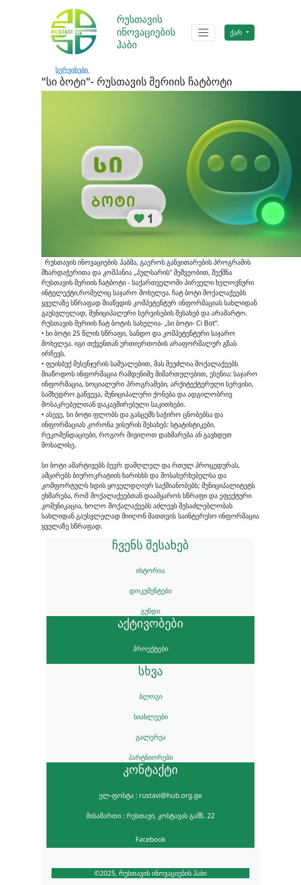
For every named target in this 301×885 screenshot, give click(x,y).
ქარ (237, 32)
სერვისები (72, 69)
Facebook (150, 839)
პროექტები (150, 648)
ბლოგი (150, 696)
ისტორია (150, 570)
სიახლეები (151, 716)
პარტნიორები (151, 757)
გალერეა (151, 737)
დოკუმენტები (150, 590)
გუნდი (150, 611)
